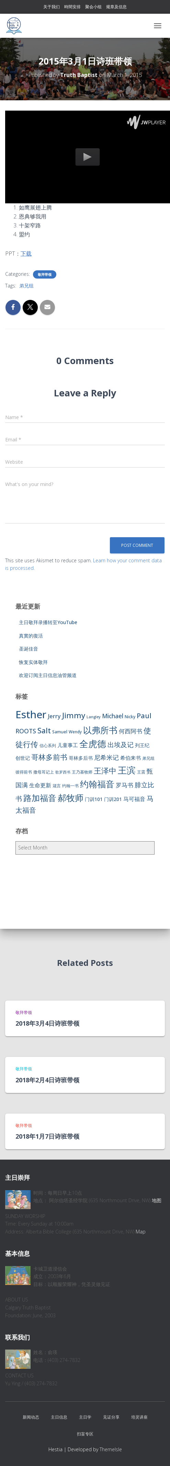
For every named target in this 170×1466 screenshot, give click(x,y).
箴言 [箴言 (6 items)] (57, 785)
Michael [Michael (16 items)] (112, 716)
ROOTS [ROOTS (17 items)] (25, 731)
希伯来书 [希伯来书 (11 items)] (130, 757)
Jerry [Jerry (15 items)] (54, 716)
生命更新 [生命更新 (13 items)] (40, 785)
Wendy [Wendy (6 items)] (75, 731)
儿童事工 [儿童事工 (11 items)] (67, 745)
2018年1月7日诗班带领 (47, 1136)
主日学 (85, 1417)
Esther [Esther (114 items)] (30, 714)
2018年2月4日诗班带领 (47, 1080)
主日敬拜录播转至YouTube (48, 622)
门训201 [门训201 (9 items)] (113, 799)
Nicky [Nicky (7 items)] (130, 717)
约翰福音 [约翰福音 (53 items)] (97, 784)
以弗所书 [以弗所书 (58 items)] (100, 730)
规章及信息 (116, 7)
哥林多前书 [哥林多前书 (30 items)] (49, 757)
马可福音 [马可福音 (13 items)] (134, 799)
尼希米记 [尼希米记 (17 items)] (106, 757)
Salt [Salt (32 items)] (44, 730)
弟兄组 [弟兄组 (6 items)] (148, 758)
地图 (156, 1200)
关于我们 (51, 7)
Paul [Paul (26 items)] (144, 715)
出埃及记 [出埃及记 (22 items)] (120, 744)
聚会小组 (93, 7)
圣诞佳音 (28, 648)
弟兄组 (26, 285)
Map (141, 1231)
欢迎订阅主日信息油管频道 (48, 675)
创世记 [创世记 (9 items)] (22, 758)
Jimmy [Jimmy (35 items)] (73, 715)
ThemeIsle (111, 1449)
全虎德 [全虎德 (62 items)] (92, 743)
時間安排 (72, 7)
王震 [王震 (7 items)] (141, 772)
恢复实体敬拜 (33, 662)
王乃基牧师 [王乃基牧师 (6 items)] (82, 772)
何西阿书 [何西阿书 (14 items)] (130, 731)
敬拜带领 (45, 274)
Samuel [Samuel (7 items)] (59, 732)
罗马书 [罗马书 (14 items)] (124, 785)
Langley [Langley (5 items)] (94, 716)
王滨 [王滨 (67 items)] (127, 770)
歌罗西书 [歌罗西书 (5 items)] (62, 772)
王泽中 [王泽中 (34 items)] (105, 771)
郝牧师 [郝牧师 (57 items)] (70, 797)
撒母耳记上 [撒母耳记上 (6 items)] (43, 772)
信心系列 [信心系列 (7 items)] (47, 745)
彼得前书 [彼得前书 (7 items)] (23, 772)
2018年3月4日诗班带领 (47, 1023)
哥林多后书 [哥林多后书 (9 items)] (81, 758)
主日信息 (59, 1417)
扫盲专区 (85, 1434)
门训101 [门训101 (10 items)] (94, 799)
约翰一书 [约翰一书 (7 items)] (70, 786)
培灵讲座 (139, 1417)
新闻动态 (31, 1417)
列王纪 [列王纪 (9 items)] (142, 745)
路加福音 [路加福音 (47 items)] (39, 797)
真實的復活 (31, 635)
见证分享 (111, 1417)
